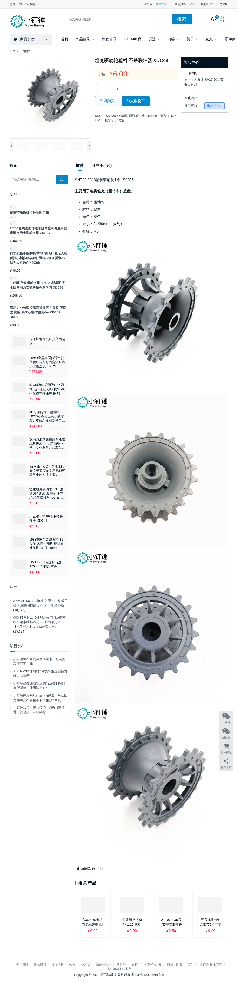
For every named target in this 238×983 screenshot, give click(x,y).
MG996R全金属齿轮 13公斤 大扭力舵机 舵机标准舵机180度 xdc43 (46, 543)
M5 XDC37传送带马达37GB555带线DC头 (45, 564)
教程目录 (109, 39)
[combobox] (118, 19)
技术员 (85, 964)
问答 (171, 39)
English (222, 4)
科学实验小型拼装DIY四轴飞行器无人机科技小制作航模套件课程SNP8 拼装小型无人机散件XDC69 (47, 389)
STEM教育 (132, 39)
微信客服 (214, 105)
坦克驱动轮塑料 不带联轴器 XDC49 (46, 518)
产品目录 (82, 39)
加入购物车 (135, 101)
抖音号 (121, 964)
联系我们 (40, 964)
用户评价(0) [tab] (101, 165)
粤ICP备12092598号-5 (147, 975)
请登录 (148, 4)
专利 (191, 964)
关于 (190, 39)
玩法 (152, 39)
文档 (135, 964)
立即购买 (107, 101)
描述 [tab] (80, 165)
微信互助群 (174, 964)
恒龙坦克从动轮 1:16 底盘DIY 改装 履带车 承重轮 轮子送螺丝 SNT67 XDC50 (46, 493)
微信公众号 (103, 964)
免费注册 (161, 4)
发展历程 (58, 964)
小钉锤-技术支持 (211, 964)
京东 (209, 39)
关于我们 (22, 964)
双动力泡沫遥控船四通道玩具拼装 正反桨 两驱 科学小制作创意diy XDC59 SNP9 (47, 443)
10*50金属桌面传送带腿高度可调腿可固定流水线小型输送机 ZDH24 (47, 362)
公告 (72, 964)
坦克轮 (120, 120)
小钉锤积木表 (152, 964)
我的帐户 (206, 4)
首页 (64, 39)
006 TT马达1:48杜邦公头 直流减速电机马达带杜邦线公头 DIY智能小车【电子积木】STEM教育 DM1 (39, 622)
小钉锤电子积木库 (119, 969)
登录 (192, 4)
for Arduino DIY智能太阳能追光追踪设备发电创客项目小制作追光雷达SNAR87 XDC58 (47, 471)
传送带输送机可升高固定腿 (47, 341)
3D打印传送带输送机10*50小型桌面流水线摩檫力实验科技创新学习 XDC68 (46, 416)
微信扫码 (180, 4)
